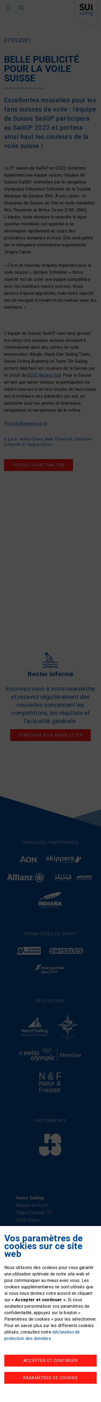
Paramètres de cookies (50, 1378)
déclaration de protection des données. (42, 1335)
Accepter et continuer (50, 1361)
